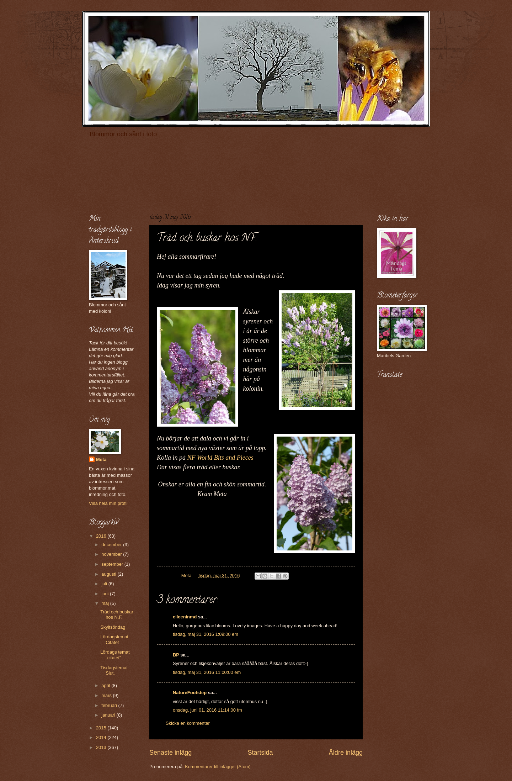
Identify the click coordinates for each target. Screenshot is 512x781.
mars (107, 695)
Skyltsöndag (112, 627)
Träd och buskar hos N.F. (116, 614)
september (112, 564)
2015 (101, 727)
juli (104, 583)
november (112, 554)
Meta (101, 459)
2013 (101, 747)
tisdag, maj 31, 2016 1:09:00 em (205, 634)
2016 (101, 536)
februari (109, 705)
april (106, 685)
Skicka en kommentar (188, 723)
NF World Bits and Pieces (220, 457)
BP (176, 655)
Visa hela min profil (108, 503)
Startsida (260, 752)
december (112, 544)
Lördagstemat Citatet (114, 639)
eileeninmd (185, 616)
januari (108, 715)
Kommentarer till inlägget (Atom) (218, 766)
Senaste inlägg (170, 752)
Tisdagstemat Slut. (114, 670)
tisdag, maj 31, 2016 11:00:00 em (207, 672)
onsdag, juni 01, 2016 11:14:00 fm (207, 710)
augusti (109, 574)
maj (105, 603)
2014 (101, 737)
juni (105, 593)
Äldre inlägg (346, 752)
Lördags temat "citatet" (114, 654)
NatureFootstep (190, 692)
